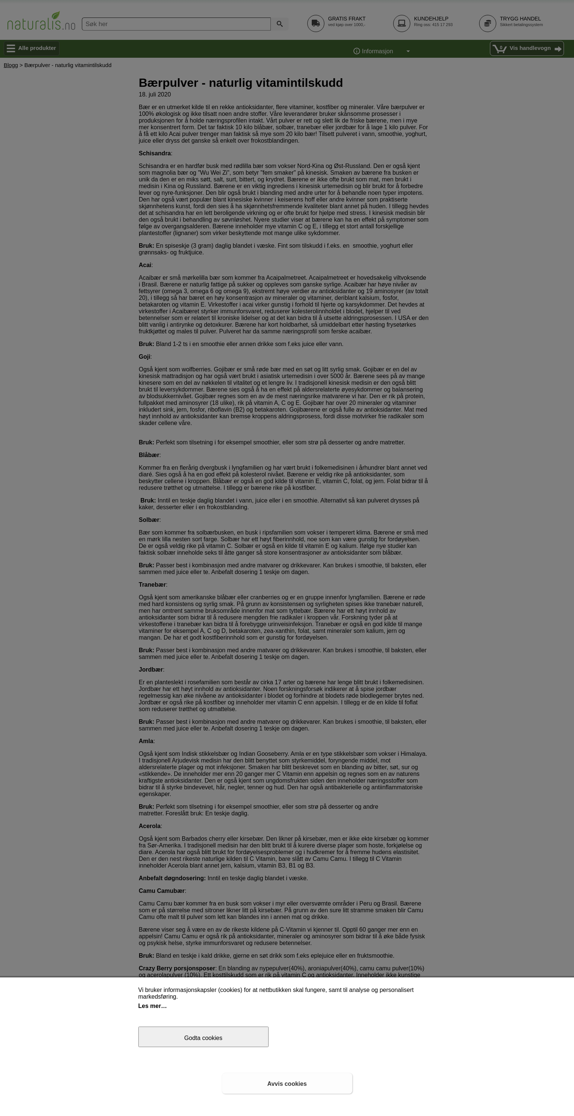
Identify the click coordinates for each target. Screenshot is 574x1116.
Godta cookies (203, 1038)
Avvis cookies (287, 1084)
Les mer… (152, 1006)
